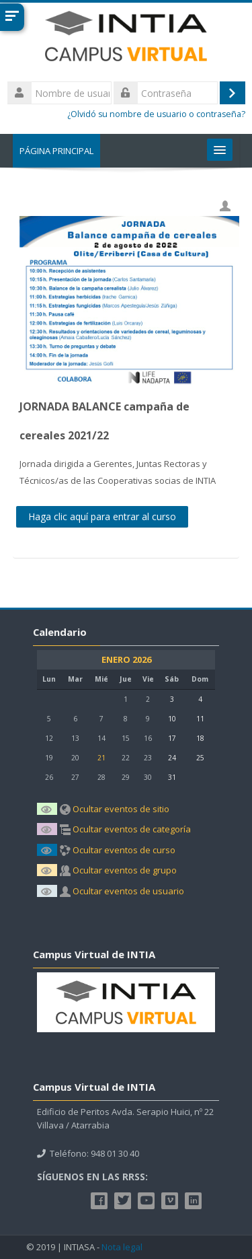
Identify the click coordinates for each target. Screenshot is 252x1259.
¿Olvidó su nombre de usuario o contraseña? (156, 114)
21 (101, 757)
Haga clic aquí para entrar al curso (102, 516)
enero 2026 (126, 659)
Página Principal (56, 151)
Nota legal (121, 1247)
